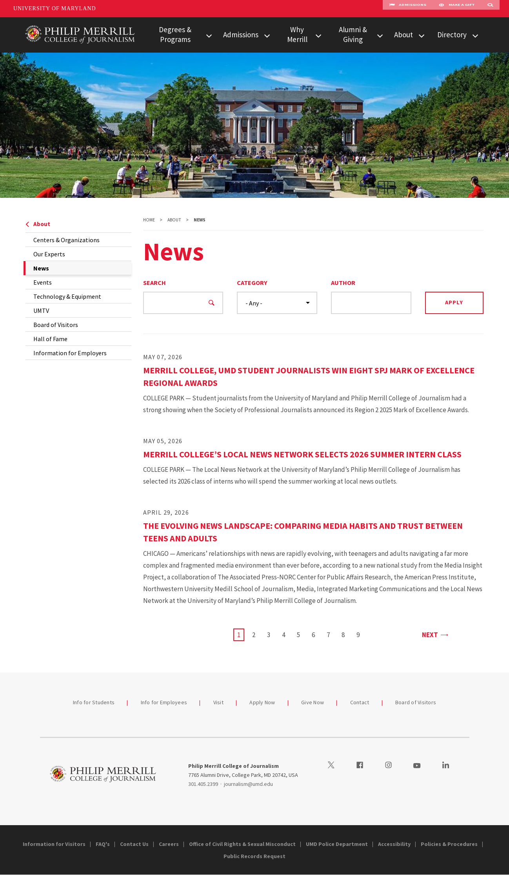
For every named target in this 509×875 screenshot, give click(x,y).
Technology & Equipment (67, 296)
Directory (452, 34)
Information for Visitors (54, 844)
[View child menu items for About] (421, 35)
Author (343, 283)
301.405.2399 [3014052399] (203, 783)
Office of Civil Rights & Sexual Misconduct (242, 844)
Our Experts (49, 254)
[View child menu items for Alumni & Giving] (380, 35)
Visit (218, 702)
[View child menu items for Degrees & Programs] (209, 35)
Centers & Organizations (66, 240)
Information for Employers (70, 353)
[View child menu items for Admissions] (267, 35)
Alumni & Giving (353, 34)
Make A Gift (457, 8)
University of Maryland (54, 8)
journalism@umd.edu (248, 783)
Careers (169, 844)
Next (434, 634)
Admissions (407, 8)
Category (252, 283)
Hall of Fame (50, 339)
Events (42, 282)
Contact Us (134, 844)
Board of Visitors (55, 325)
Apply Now (262, 702)
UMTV (41, 310)
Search (154, 283)
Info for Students (94, 702)
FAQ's (103, 844)
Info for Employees (164, 702)
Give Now (312, 702)
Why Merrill (297, 34)
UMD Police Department (337, 844)
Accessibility (394, 844)
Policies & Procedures (449, 844)
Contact (359, 702)
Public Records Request (254, 856)
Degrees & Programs (175, 34)
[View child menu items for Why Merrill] (318, 35)
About (403, 34)
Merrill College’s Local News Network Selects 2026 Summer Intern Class (302, 454)
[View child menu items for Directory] (475, 35)
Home (149, 220)
